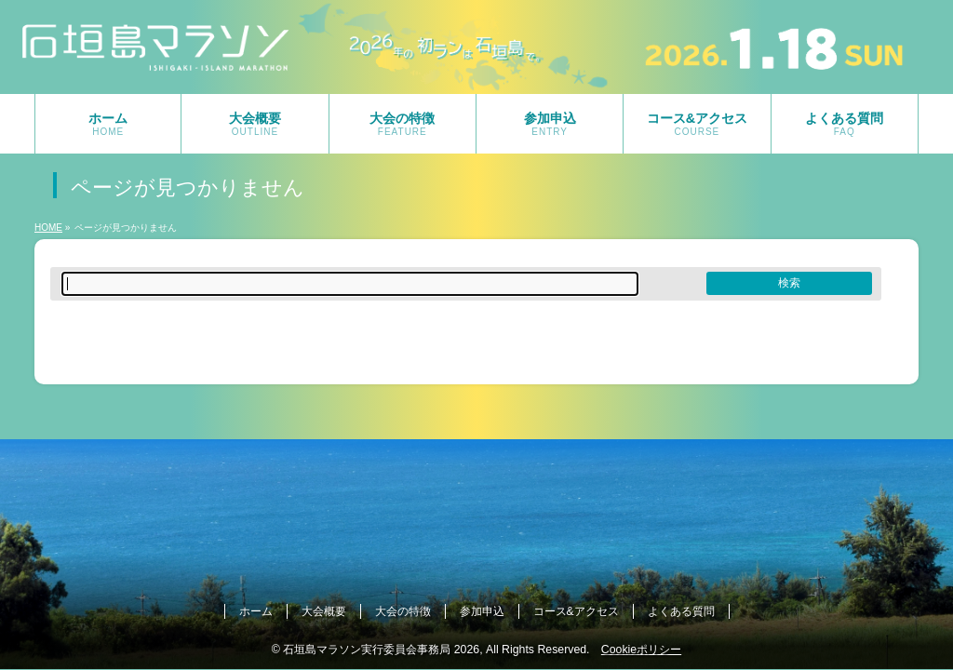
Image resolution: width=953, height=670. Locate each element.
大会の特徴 (403, 611)
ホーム (256, 611)
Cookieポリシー (641, 649)
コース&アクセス (576, 611)
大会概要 (324, 611)
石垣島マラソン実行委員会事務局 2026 (381, 649)
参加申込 (482, 611)
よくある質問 (681, 611)
